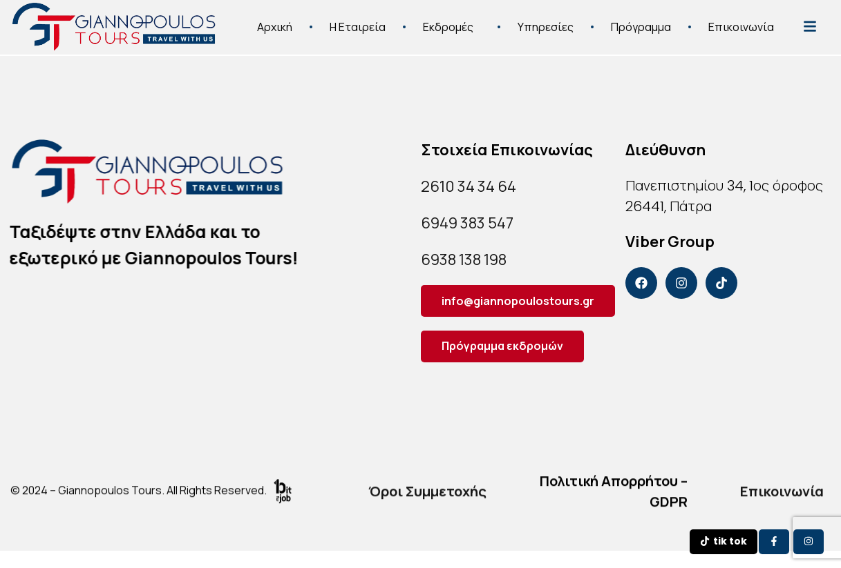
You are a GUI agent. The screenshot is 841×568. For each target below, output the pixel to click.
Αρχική (274, 21)
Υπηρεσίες (546, 21)
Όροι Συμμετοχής (427, 497)
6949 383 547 (467, 223)
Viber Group (670, 241)
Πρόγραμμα (641, 21)
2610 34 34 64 (468, 186)
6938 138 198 (464, 259)
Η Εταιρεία (358, 21)
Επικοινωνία (741, 21)
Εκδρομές (451, 21)
